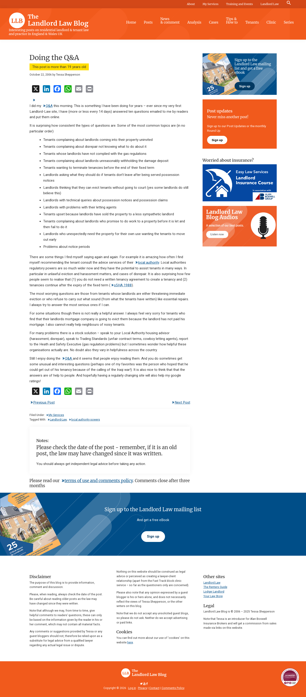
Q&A (49, 106)
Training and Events (239, 4)
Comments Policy (173, 688)
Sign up (244, 86)
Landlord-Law (58, 419)
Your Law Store (213, 596)
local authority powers (85, 419)
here (130, 642)
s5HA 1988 (123, 285)
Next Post (182, 402)
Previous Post (44, 402)
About (191, 4)
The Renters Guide (215, 587)
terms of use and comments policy (99, 480)
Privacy (142, 688)
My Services (210, 4)
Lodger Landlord (213, 591)
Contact (154, 688)
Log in (132, 688)
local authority (148, 262)
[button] (289, 3)
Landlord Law (269, 4)
